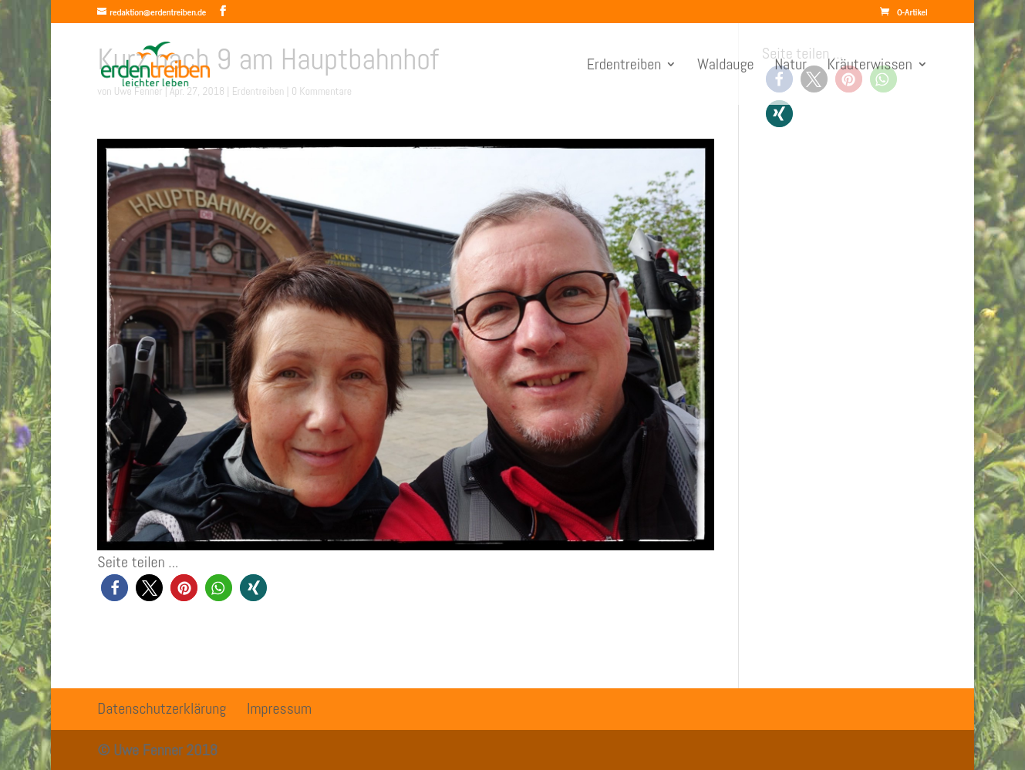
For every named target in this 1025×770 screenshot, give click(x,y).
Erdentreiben (624, 66)
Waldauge (725, 66)
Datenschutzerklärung (161, 708)
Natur (790, 66)
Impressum (279, 708)
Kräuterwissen (870, 66)
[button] (114, 587)
